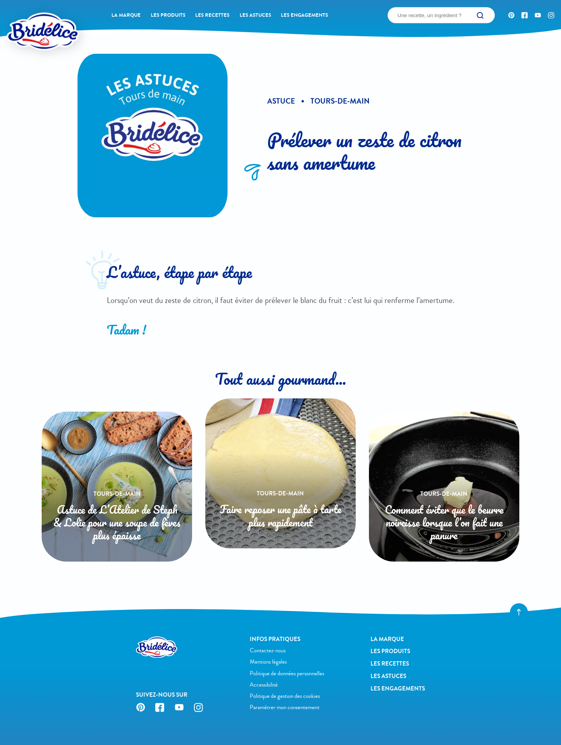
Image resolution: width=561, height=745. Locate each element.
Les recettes (212, 15)
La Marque (126, 15)
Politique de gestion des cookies (285, 696)
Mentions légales (268, 662)
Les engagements (304, 15)
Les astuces (255, 15)
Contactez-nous (268, 650)
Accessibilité (264, 685)
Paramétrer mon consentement (284, 707)
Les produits (168, 15)
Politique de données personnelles (287, 673)
